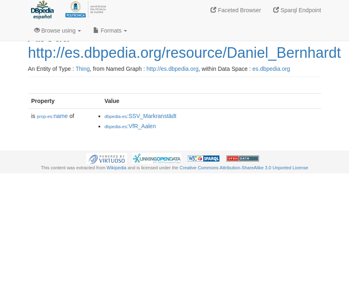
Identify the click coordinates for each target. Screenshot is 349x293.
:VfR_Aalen (130, 126)
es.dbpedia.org (271, 69)
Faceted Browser (236, 10)
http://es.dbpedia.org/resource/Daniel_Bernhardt (184, 52)
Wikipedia (117, 167)
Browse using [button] (57, 30)
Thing (83, 69)
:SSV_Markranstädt (141, 116)
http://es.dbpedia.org (173, 69)
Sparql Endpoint (297, 10)
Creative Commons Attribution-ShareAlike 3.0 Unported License (244, 167)
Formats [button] (110, 30)
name (52, 116)
